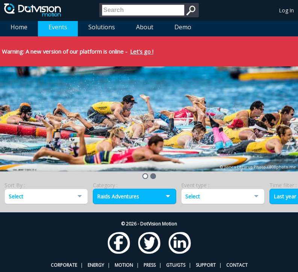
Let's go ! (141, 51)
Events (57, 27)
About (144, 27)
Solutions (101, 27)
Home (19, 27)
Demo (182, 27)
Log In (286, 10)
